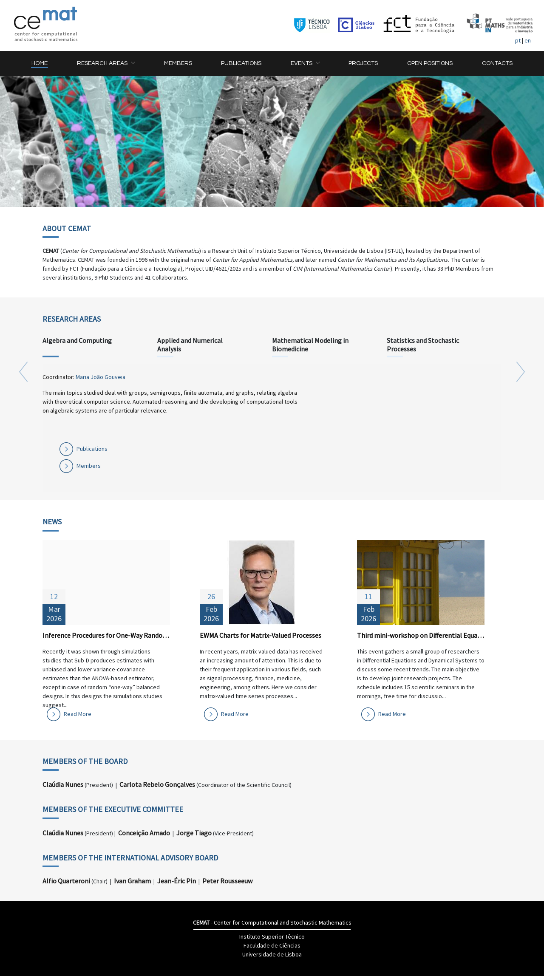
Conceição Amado (144, 833)
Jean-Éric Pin (176, 881)
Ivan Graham (132, 881)
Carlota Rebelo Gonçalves (157, 784)
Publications (92, 449)
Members (88, 466)
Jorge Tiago (194, 833)
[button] (106, 63)
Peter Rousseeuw (227, 881)
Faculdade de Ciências (272, 945)
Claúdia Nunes (62, 784)
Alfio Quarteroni (66, 881)
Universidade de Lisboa (272, 954)
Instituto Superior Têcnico (272, 936)
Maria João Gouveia (100, 377)
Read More (77, 714)
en (527, 40)
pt (518, 40)
